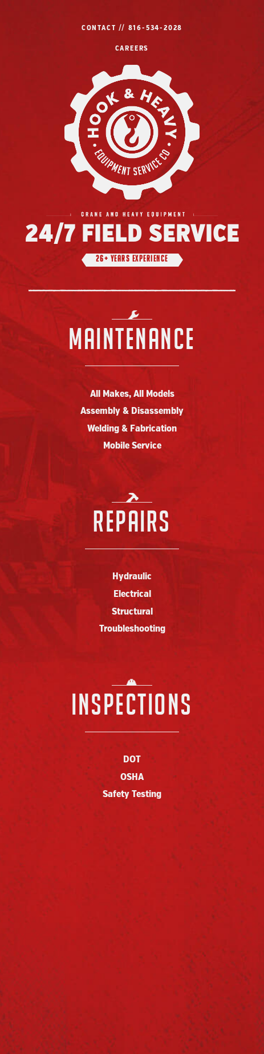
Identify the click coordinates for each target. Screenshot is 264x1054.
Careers (132, 48)
